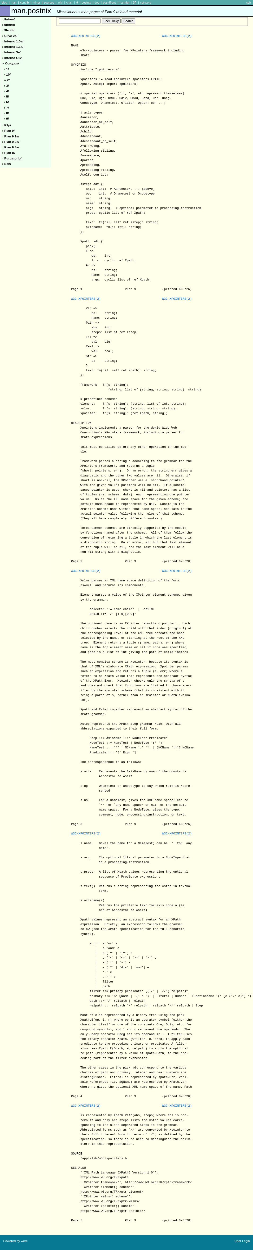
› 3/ (6, 85)
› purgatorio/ (12, 158)
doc (97, 2)
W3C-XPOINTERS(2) (86, 36)
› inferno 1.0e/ (12, 41)
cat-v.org (145, 2)
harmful (124, 2)
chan (69, 2)
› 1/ (6, 69)
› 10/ (7, 74)
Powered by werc (15, 1241)
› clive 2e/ (9, 36)
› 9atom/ (8, 19)
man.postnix (76, 11)
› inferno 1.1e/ (12, 47)
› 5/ (6, 96)
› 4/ (6, 91)
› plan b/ (8, 152)
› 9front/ (8, 30)
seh (248, 2)
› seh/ (6, 164)
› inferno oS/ (12, 58)
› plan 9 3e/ (10, 147)
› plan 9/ (8, 130)
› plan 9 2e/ (10, 142)
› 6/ (6, 102)
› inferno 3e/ (11, 52)
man (14, 2)
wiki (60, 2)
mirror (36, 2)
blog (4, 2)
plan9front (109, 2)
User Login (242, 1241)
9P (134, 2)
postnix (86, 2)
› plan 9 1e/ (10, 136)
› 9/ (6, 118)
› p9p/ (6, 125)
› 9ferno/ (8, 25)
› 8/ (6, 113)
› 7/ (6, 107)
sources (49, 2)
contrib (24, 2)
